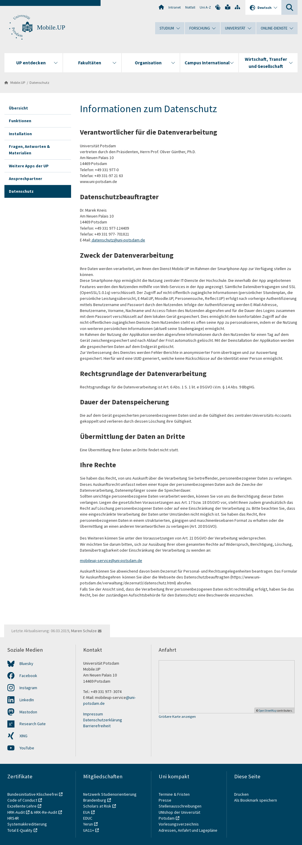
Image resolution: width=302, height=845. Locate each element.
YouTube (26, 748)
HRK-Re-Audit (45, 812)
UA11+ (88, 830)
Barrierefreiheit (97, 725)
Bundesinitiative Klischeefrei (32, 794)
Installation (20, 133)
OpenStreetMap (267, 710)
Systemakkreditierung (27, 824)
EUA (86, 812)
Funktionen (20, 120)
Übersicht (18, 108)
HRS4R (13, 818)
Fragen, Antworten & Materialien (29, 150)
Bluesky (26, 663)
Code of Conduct (22, 800)
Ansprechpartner (25, 178)
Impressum (93, 714)
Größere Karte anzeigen (177, 717)
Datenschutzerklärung (102, 720)
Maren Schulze (84, 630)
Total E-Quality (19, 830)
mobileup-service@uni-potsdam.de (111, 560)
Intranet (174, 7)
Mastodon (28, 712)
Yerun (88, 824)
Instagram (28, 687)
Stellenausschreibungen (180, 806)
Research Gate (32, 723)
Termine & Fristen (175, 794)
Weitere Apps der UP (29, 166)
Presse (165, 800)
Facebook (28, 675)
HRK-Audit (16, 812)
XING (23, 735)
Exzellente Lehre (22, 806)
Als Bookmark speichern (255, 800)
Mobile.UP (51, 27)
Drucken (241, 794)
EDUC (87, 818)
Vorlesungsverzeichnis (179, 824)
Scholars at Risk (97, 806)
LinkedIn (26, 699)
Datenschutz (39, 82)
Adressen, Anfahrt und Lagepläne (188, 830)
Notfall (190, 7)
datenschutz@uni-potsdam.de (118, 240)
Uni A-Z (205, 7)
